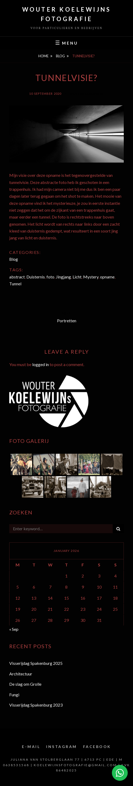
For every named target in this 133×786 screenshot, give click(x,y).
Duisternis (35, 276)
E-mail (31, 746)
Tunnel (15, 283)
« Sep (13, 629)
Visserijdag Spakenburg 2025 (36, 663)
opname (107, 276)
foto (50, 276)
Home (43, 56)
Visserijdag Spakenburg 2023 (36, 704)
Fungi (14, 694)
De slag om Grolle (25, 683)
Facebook (97, 746)
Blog (60, 56)
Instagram (61, 746)
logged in (40, 364)
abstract (17, 276)
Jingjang (63, 276)
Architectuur (20, 673)
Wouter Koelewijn (87, 93)
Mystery (90, 276)
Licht (77, 276)
